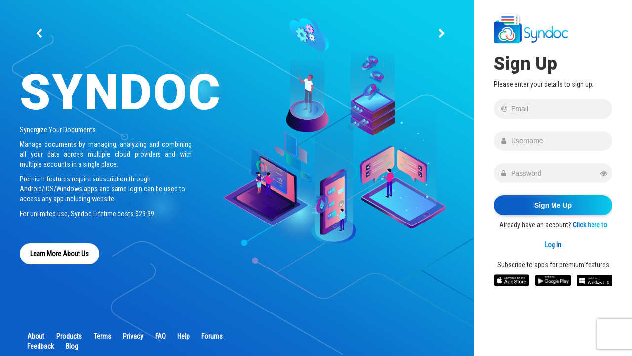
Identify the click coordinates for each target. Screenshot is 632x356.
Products (69, 336)
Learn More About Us (59, 254)
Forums (212, 336)
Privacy (133, 336)
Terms (102, 336)
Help (183, 336)
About (35, 336)
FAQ (160, 336)
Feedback (40, 346)
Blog (72, 346)
